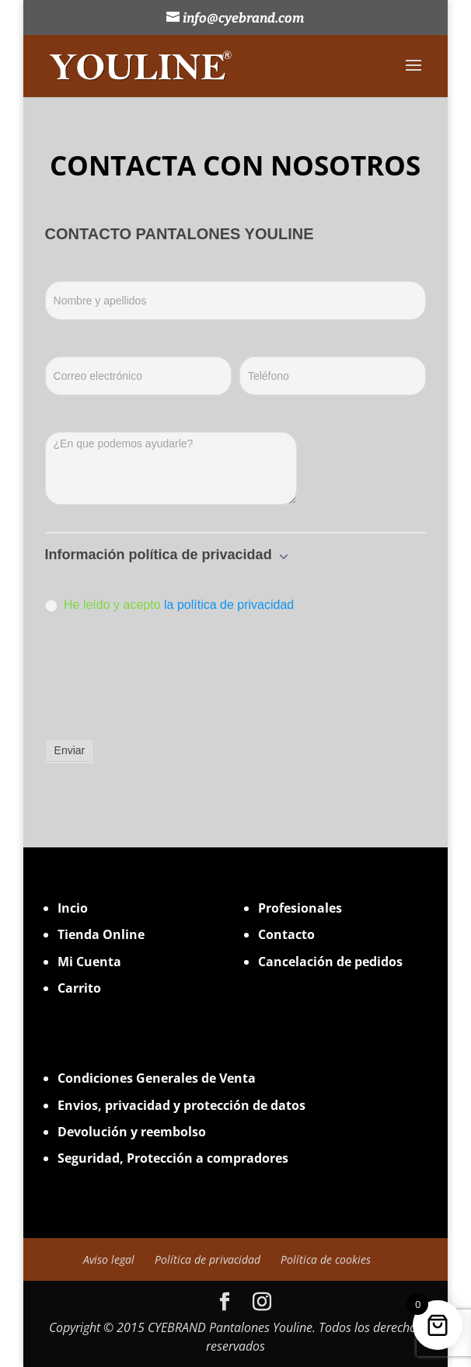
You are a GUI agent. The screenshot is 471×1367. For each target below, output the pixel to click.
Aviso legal (108, 1259)
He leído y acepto (170, 605)
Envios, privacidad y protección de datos (181, 1105)
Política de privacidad (207, 1259)
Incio (73, 908)
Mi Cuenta (89, 961)
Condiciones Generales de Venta (157, 1078)
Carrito (79, 988)
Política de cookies (326, 1259)
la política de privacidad (229, 604)
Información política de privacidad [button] (167, 555)
